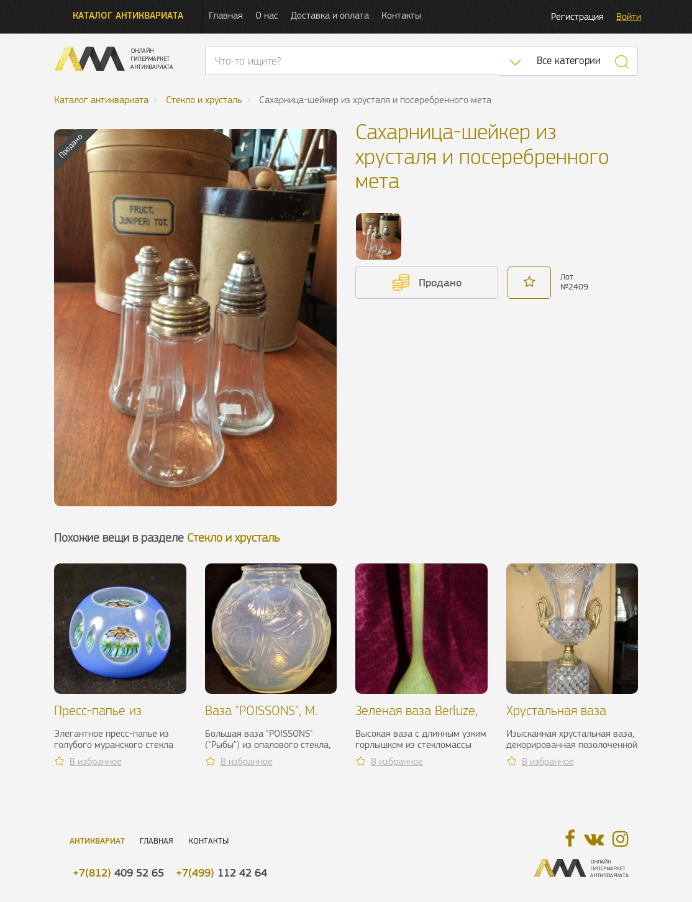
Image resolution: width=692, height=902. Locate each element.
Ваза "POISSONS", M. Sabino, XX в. (261, 717)
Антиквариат (97, 840)
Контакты (401, 15)
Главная (226, 15)
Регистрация (577, 16)
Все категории (569, 60)
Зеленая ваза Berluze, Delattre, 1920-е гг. (416, 717)
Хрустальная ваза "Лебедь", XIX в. (556, 717)
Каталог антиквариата (128, 15)
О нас (266, 15)
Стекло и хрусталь (233, 537)
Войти (628, 16)
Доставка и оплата (330, 15)
